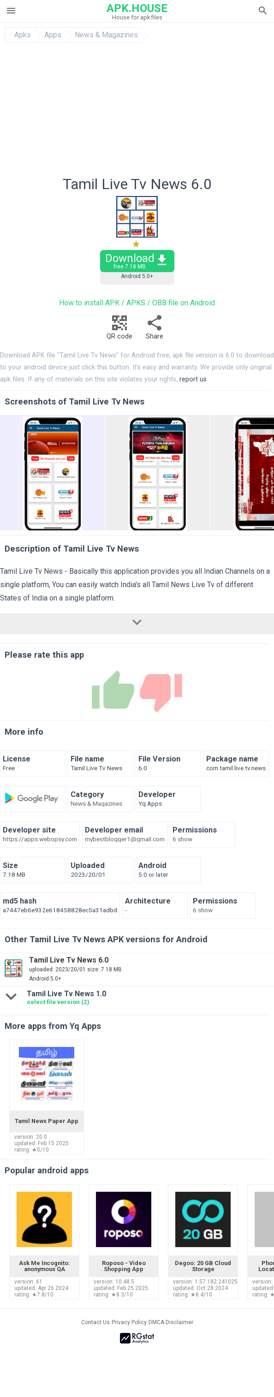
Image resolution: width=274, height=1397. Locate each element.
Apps (52, 35)
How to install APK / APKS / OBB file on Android (137, 302)
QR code (119, 330)
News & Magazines (106, 35)
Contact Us (95, 1322)
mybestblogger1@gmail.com (125, 839)
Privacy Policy (129, 1322)
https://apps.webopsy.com (40, 839)
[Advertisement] (137, 112)
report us (193, 379)
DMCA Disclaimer (171, 1322)
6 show (182, 839)
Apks (22, 35)
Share (154, 330)
